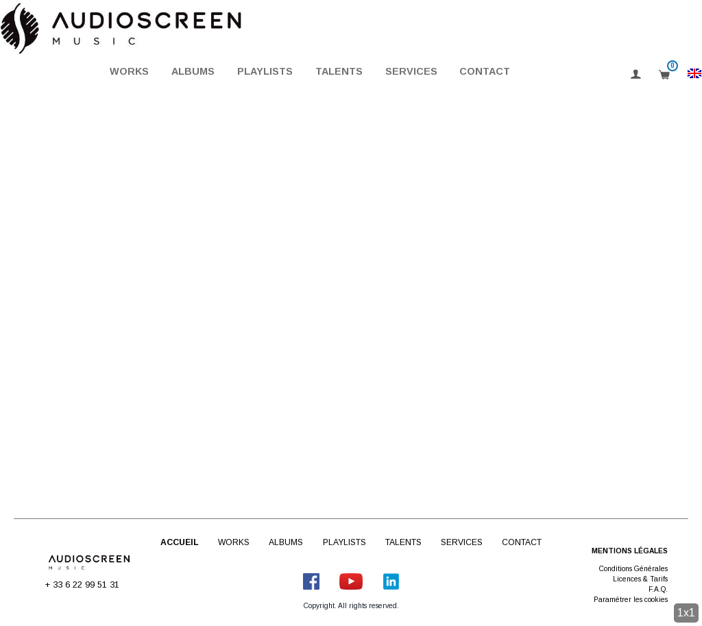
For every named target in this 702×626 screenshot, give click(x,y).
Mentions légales (630, 551)
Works (129, 71)
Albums (193, 71)
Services (411, 71)
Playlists (265, 71)
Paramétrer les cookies (631, 599)
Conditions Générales (633, 569)
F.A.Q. (658, 589)
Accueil (179, 542)
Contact (484, 71)
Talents (339, 71)
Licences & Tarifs (640, 579)
